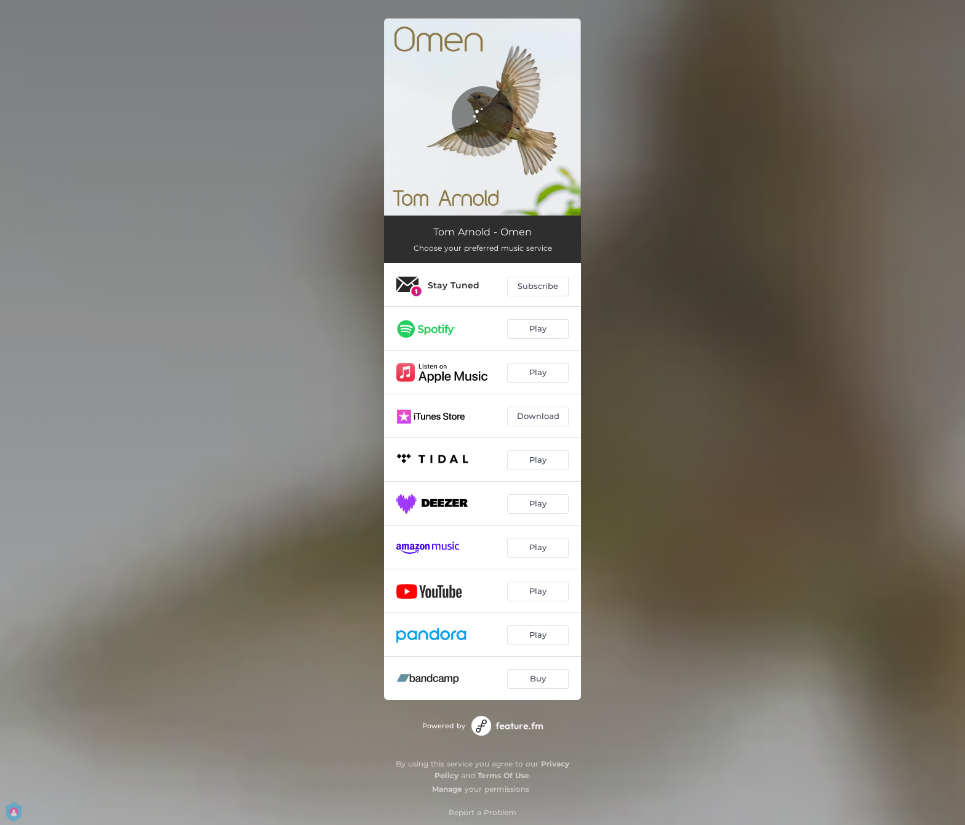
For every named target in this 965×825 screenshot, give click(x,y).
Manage (447, 789)
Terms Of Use (503, 775)
